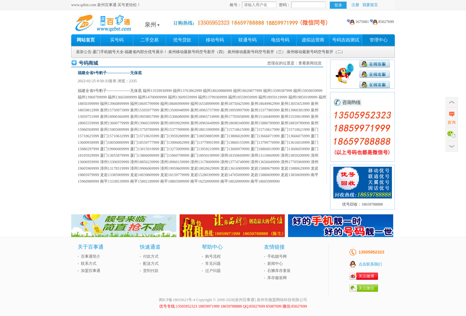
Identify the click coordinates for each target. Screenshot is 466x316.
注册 (355, 5)
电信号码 (280, 40)
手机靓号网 (277, 256)
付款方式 (151, 256)
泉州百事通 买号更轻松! (121, 24)
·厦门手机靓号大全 (108, 52)
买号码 (117, 40)
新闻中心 (275, 263)
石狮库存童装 (279, 270)
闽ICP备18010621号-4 (177, 300)
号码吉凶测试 (345, 40)
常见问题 (213, 263)
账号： (235, 5)
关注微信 (366, 288)
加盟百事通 (90, 270)
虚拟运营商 (313, 40)
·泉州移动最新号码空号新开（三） (256, 52)
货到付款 (151, 270)
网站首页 (86, 40)
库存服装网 (277, 278)
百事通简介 (90, 256)
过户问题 (213, 270)
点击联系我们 (370, 264)
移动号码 (215, 40)
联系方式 (88, 263)
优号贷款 (182, 40)
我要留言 (370, 5)
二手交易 (149, 40)
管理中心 (379, 40)
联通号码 (248, 40)
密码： (285, 5)
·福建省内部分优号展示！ (145, 52)
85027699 (382, 21)
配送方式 (151, 263)
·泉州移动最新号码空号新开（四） (197, 52)
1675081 (358, 21)
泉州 (152, 24)
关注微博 (366, 276)
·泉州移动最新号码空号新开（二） (315, 52)
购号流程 (213, 256)
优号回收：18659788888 (362, 204)
